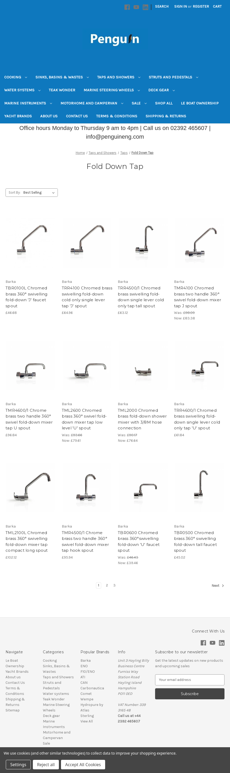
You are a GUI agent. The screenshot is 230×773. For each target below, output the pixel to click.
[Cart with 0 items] (217, 6)
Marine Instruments (28, 103)
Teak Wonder (62, 90)
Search (161, 6)
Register (201, 6)
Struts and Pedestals (173, 77)
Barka (85, 660)
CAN (84, 682)
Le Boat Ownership (200, 103)
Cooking (15, 77)
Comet (86, 693)
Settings (18, 764)
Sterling (87, 716)
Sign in (180, 6)
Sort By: (15, 192)
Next (218, 585)
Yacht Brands (18, 116)
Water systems (22, 90)
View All (86, 721)
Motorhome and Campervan (91, 103)
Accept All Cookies (83, 764)
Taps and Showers (118, 77)
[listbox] (40, 193)
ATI (82, 677)
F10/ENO (87, 671)
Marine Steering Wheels (112, 90)
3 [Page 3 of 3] (114, 585)
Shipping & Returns (166, 116)
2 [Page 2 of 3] (107, 585)
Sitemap (13, 710)
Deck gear (161, 90)
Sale (139, 103)
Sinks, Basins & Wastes (62, 77)
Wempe (86, 699)
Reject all (46, 764)
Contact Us (77, 116)
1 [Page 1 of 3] (98, 585)
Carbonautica (92, 688)
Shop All (163, 103)
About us (49, 116)
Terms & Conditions (116, 116)
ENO (84, 666)
